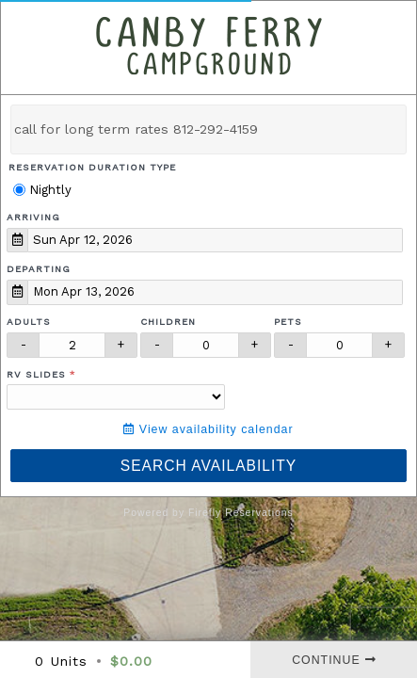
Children (168, 321)
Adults (29, 321)
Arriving (33, 217)
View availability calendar (208, 429)
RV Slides (36, 374)
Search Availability (208, 466)
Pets (288, 321)
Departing (39, 269)
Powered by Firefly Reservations (208, 513)
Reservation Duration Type (92, 167)
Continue (334, 660)
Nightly (42, 190)
